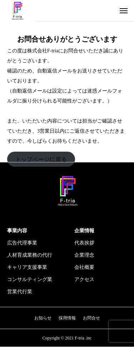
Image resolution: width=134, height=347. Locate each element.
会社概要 (84, 267)
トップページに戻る (41, 159)
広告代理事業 (22, 243)
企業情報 (84, 230)
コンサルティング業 (29, 279)
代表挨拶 (84, 243)
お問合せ (91, 317)
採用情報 (67, 317)
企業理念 (84, 255)
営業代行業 (19, 291)
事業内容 (17, 230)
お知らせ (42, 317)
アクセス (84, 279)
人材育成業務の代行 (29, 255)
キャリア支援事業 (27, 267)
